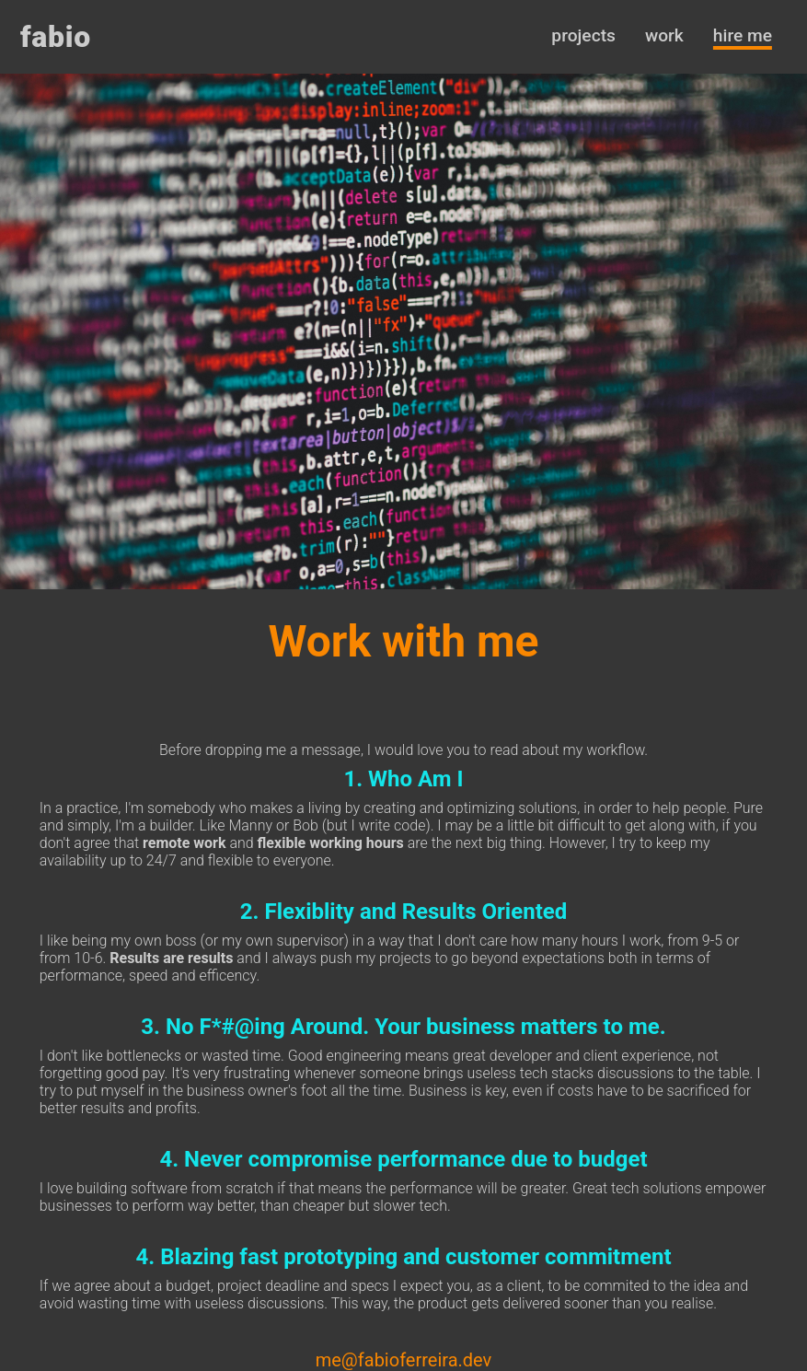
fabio (55, 36)
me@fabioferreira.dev (404, 1360)
